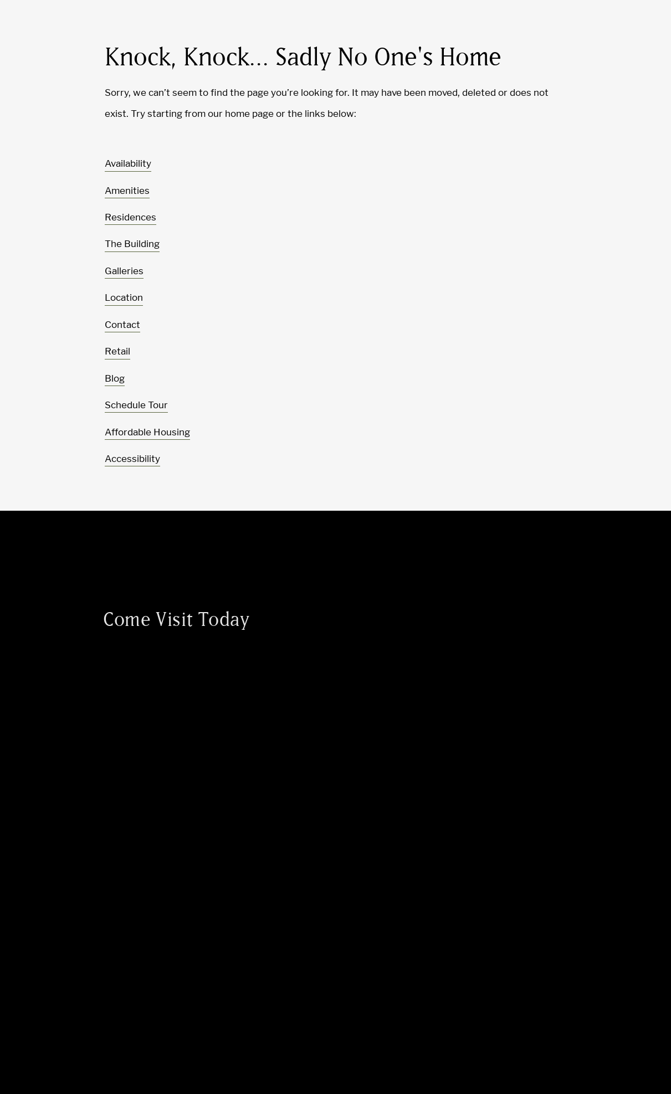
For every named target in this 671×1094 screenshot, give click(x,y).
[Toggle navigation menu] (638, 30)
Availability (128, 163)
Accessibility (132, 458)
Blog (115, 378)
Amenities (127, 190)
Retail (117, 351)
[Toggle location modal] (34, 1059)
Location (124, 297)
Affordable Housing (147, 432)
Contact (122, 324)
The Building (132, 243)
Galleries (124, 270)
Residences (130, 217)
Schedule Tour (136, 404)
